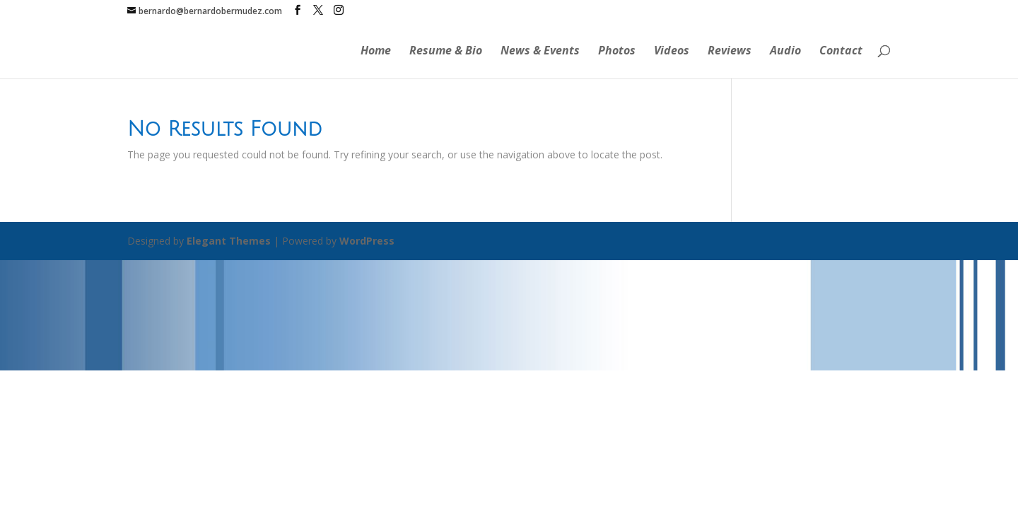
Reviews (729, 51)
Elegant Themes (229, 240)
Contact (840, 51)
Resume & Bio (445, 51)
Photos (617, 51)
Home (376, 51)
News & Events (540, 51)
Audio (785, 51)
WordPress (366, 240)
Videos (671, 51)
